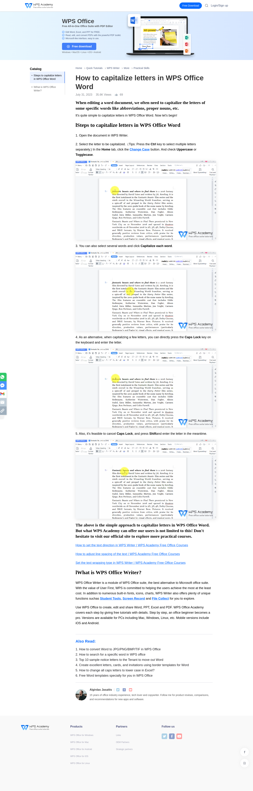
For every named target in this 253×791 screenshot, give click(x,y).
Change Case (140, 149)
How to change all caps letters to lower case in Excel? (115, 670)
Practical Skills (141, 68)
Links (118, 735)
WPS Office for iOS (79, 756)
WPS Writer (113, 68)
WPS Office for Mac (79, 742)
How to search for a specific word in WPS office (110, 654)
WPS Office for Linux (80, 763)
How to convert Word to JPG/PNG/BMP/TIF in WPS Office (118, 649)
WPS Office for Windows (81, 735)
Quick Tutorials (94, 68)
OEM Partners (122, 742)
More (126, 68)
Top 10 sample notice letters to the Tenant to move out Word (119, 660)
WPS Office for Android (81, 749)
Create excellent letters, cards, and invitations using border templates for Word (132, 665)
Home (79, 68)
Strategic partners (124, 749)
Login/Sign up (219, 5)
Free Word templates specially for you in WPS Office (114, 675)
